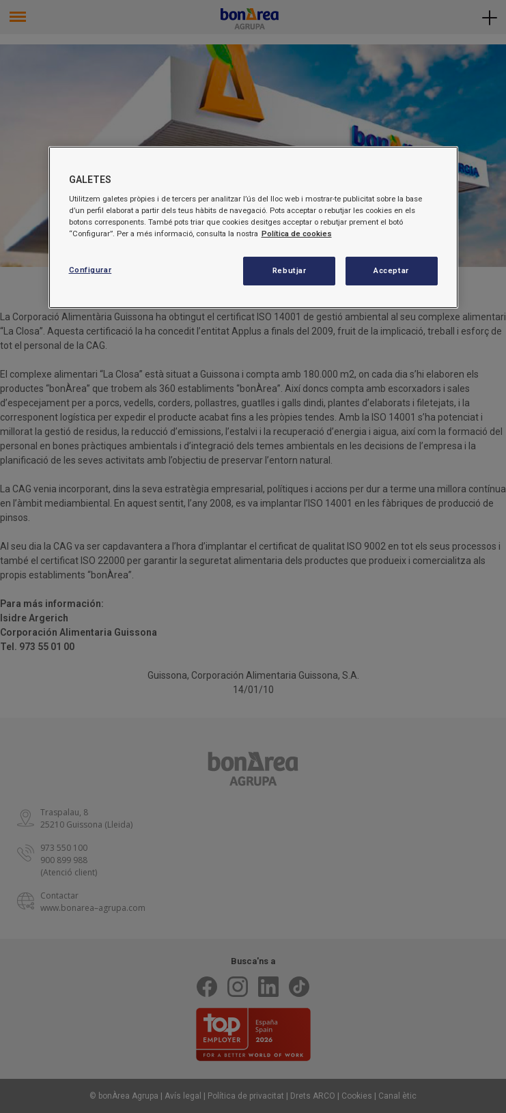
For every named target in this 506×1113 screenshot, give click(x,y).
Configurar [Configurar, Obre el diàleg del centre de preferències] (90, 269)
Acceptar (391, 270)
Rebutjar (289, 270)
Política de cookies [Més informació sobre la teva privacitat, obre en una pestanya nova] (297, 233)
